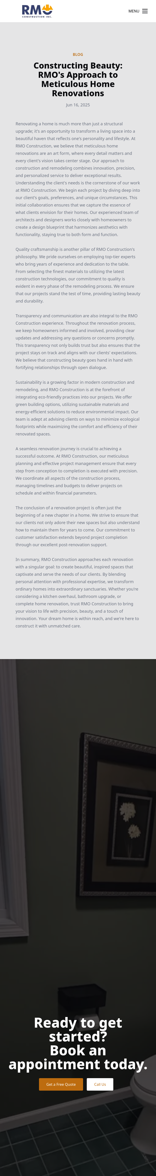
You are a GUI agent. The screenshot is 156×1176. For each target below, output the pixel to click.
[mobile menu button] (144, 11)
